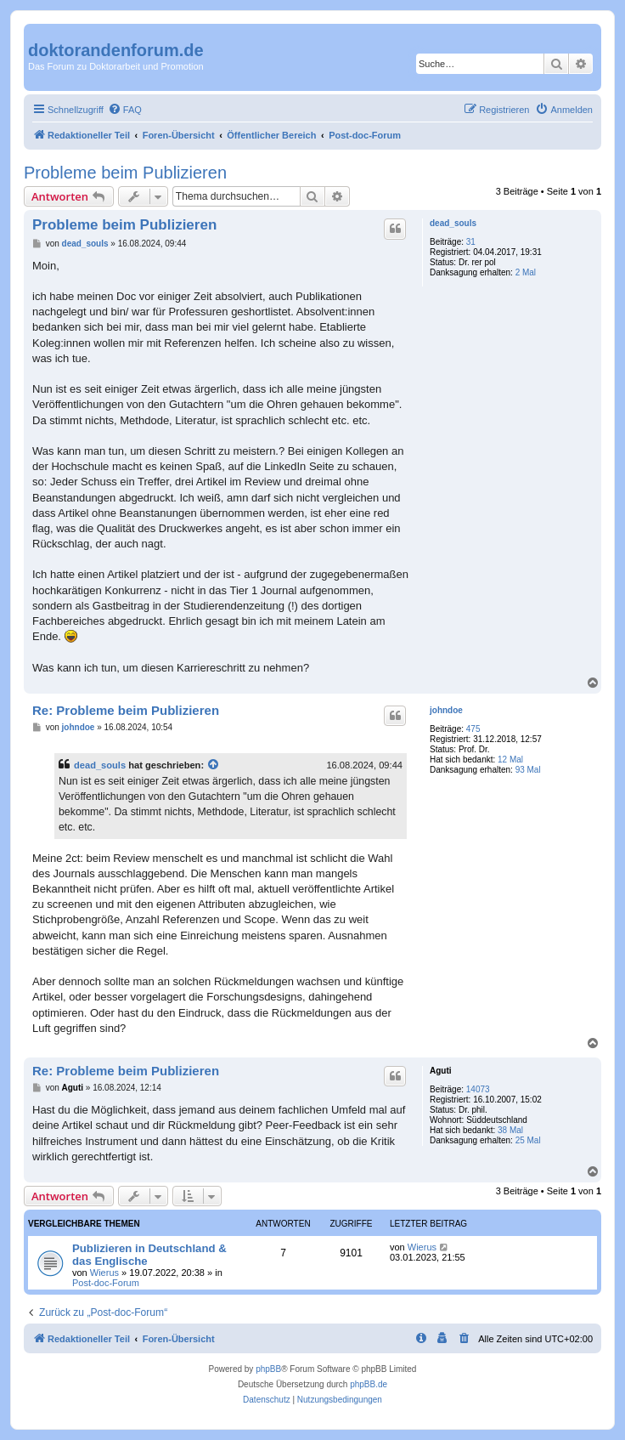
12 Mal (510, 759)
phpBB (268, 1369)
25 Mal (528, 1140)
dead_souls (453, 223)
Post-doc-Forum (105, 1283)
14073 (478, 1089)
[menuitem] (125, 109)
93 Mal (528, 769)
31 (471, 242)
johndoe (446, 710)
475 (473, 729)
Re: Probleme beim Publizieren (125, 710)
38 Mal (510, 1130)
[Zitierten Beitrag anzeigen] (214, 765)
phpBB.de (368, 1384)
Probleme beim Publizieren (125, 172)
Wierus (104, 1272)
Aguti (441, 1070)
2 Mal (525, 272)
